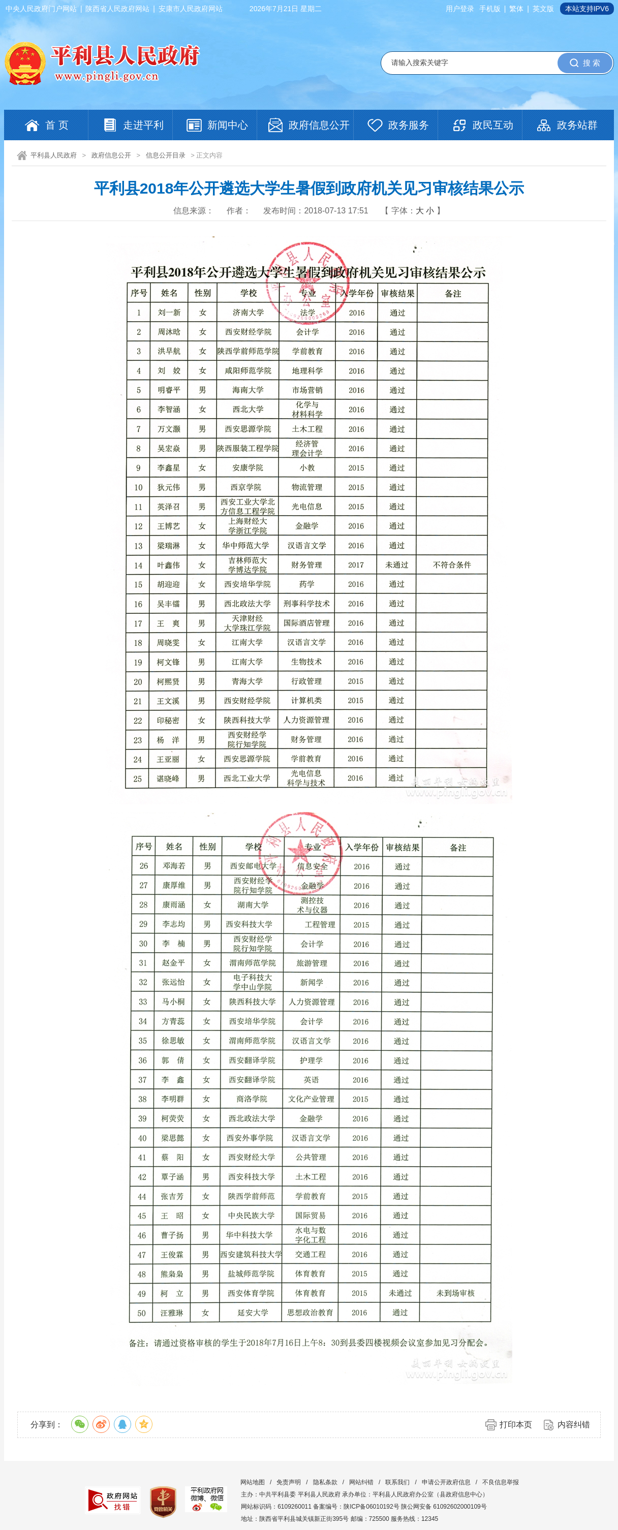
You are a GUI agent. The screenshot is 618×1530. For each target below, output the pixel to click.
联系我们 (397, 1482)
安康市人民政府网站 (191, 9)
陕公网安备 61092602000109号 (444, 1506)
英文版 (543, 9)
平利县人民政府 (53, 155)
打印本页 (516, 1424)
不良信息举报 (500, 1482)
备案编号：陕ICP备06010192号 (356, 1506)
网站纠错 (361, 1482)
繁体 (516, 9)
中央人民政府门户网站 (41, 9)
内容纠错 (574, 1424)
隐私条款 (325, 1482)
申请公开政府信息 (446, 1482)
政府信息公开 (111, 155)
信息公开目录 (166, 155)
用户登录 (460, 9)
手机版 (490, 9)
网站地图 (252, 1482)
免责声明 (288, 1482)
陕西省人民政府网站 (117, 9)
